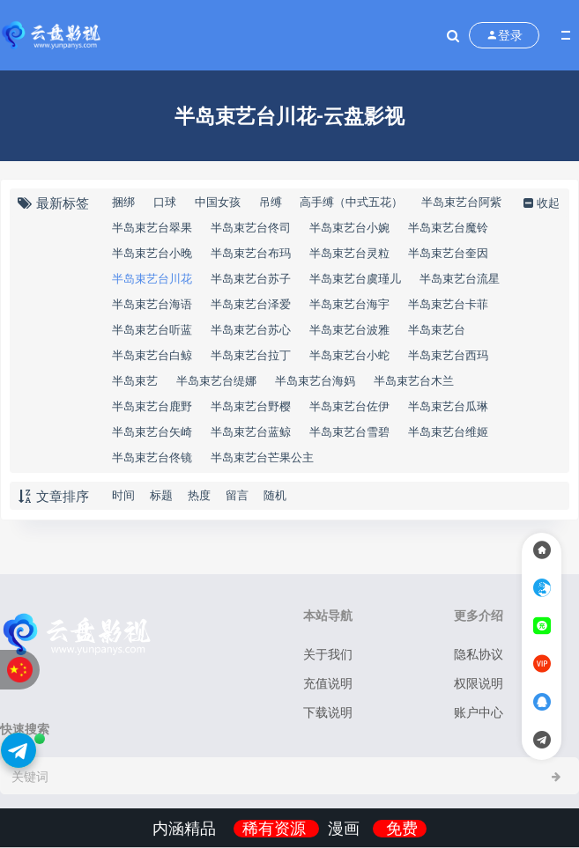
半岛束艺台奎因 (448, 253)
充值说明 (328, 682)
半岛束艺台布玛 (251, 253)
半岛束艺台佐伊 (349, 406)
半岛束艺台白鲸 (152, 355)
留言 (237, 495)
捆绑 (123, 202)
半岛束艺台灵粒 (349, 253)
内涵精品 (186, 828)
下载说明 (328, 711)
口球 (164, 202)
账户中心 (478, 711)
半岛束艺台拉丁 (251, 355)
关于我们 (328, 653)
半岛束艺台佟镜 (152, 457)
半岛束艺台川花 (152, 278)
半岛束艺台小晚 (152, 253)
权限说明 (478, 682)
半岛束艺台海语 (152, 304)
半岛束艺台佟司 (251, 227)
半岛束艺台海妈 (315, 380)
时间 (123, 495)
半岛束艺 (135, 380)
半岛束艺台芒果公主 (262, 457)
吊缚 (270, 202)
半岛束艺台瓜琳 (448, 406)
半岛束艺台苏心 (251, 329)
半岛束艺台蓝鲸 (251, 431)
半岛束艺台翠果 (152, 227)
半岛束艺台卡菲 (448, 304)
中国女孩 (218, 202)
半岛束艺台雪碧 (349, 431)
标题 (161, 495)
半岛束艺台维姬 (448, 431)
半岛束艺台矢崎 (152, 431)
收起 (540, 202)
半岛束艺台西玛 (448, 355)
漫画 (346, 828)
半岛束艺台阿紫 (461, 202)
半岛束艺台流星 (459, 278)
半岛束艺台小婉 (349, 227)
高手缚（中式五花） (351, 202)
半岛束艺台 (436, 329)
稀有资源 (276, 828)
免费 (402, 828)
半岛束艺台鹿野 (152, 406)
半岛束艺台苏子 (251, 278)
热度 (199, 495)
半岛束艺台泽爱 (251, 304)
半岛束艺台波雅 (349, 329)
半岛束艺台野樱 (251, 406)
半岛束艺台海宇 (349, 304)
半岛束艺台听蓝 (152, 329)
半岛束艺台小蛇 (349, 355)
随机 (275, 495)
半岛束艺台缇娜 (216, 380)
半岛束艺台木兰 (414, 380)
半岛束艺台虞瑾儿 (355, 278)
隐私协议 (478, 653)
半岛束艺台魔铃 (448, 227)
